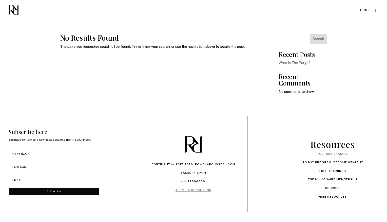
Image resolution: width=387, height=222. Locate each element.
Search (318, 39)
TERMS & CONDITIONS (193, 189)
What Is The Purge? (294, 63)
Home (365, 10)
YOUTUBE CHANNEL (332, 153)
